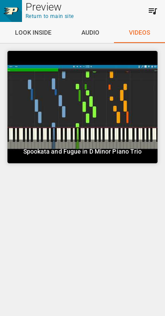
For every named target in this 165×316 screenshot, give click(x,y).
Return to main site (50, 16)
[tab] (33, 32)
